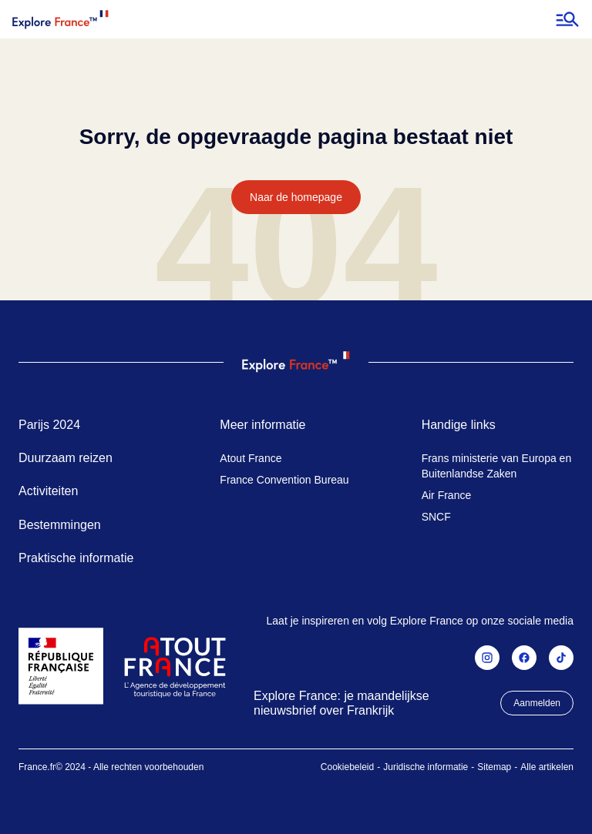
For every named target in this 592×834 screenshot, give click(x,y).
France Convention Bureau (284, 480)
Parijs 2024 (49, 424)
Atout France (250, 458)
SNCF (436, 517)
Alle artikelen (547, 767)
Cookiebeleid (347, 767)
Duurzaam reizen (65, 457)
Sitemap (494, 767)
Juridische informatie (425, 767)
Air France (447, 495)
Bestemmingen (59, 524)
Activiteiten (48, 490)
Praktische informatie (75, 557)
